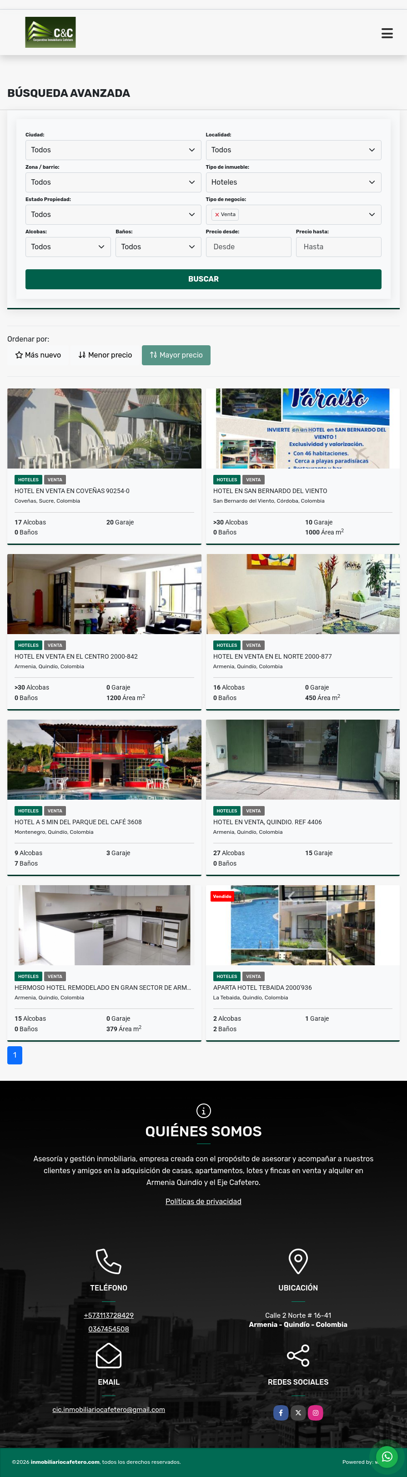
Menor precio (105, 355)
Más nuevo (38, 355)
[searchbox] (214, 229)
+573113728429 (109, 1315)
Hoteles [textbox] (224, 182)
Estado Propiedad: (48, 199)
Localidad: (218, 135)
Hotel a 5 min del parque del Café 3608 (78, 822)
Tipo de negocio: (226, 199)
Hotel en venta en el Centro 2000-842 (76, 656)
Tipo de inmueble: (227, 167)
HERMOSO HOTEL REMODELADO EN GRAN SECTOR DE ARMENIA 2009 (104, 987)
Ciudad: (35, 135)
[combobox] (113, 150)
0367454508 (108, 1329)
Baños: (124, 232)
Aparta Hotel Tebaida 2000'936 (262, 987)
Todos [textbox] (41, 150)
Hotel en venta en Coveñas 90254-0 (72, 490)
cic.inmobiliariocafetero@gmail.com (108, 1410)
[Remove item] (218, 215)
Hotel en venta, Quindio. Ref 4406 (267, 822)
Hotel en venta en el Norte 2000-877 (272, 656)
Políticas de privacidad (203, 1201)
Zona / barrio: (42, 167)
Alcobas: (36, 232)
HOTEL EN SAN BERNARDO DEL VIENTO (270, 490)
